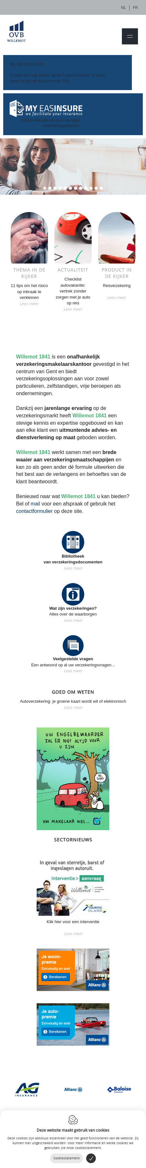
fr (135, 7)
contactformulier (34, 511)
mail (35, 503)
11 (96, 188)
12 (101, 188)
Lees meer (29, 303)
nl (123, 7)
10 (91, 188)
